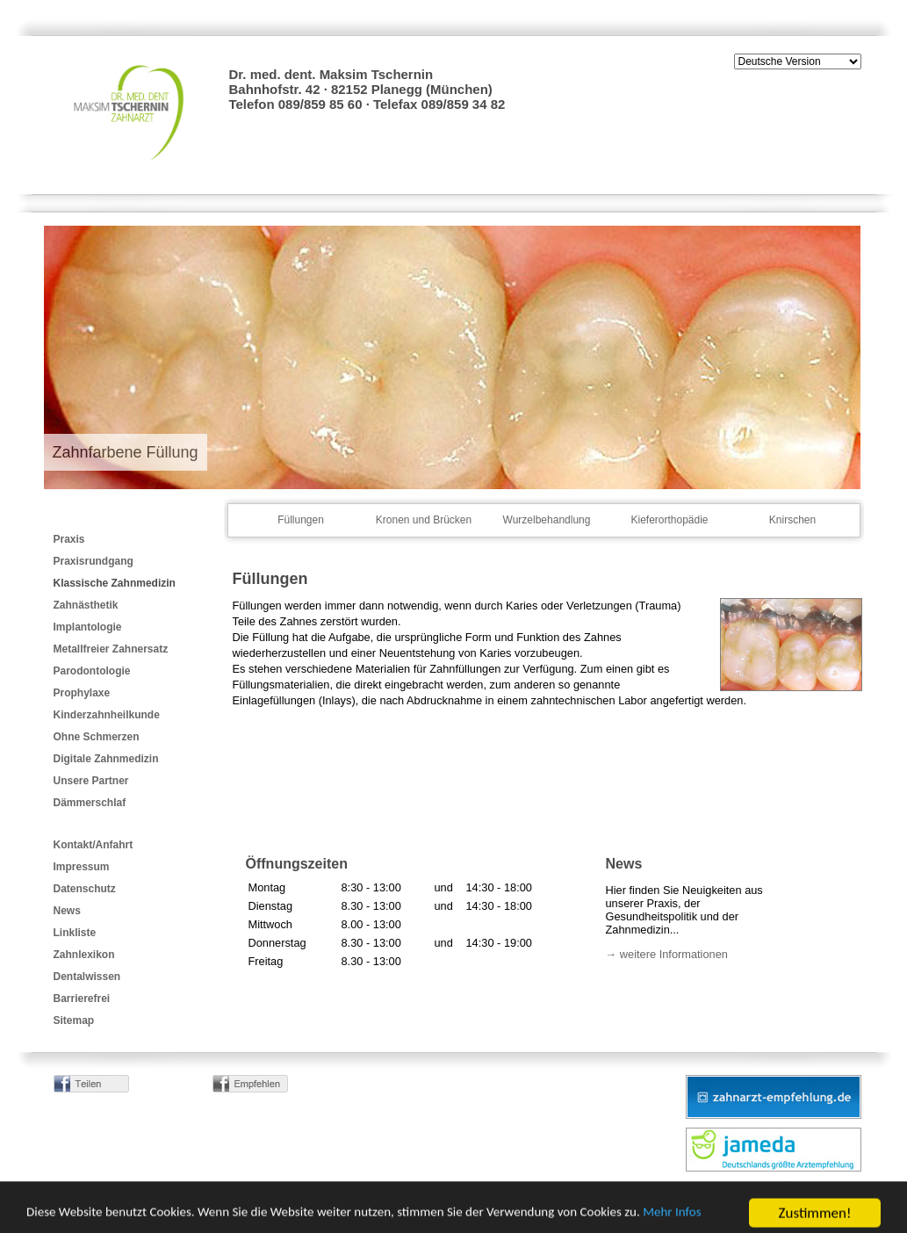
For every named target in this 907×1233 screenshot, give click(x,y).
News (67, 911)
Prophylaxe (82, 693)
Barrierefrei (82, 998)
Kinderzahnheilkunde (107, 715)
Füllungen (300, 520)
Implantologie (88, 627)
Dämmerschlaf (90, 803)
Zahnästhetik (86, 605)
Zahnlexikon (84, 954)
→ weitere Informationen (667, 954)
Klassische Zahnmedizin (115, 583)
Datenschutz (85, 889)
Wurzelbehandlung (547, 520)
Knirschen (792, 520)
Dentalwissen (87, 976)
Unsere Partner (91, 781)
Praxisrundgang (93, 561)
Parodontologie (92, 671)
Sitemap (74, 1020)
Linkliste (75, 933)
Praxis (69, 539)
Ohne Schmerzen (97, 737)
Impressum (82, 867)
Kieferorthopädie (669, 520)
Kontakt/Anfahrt (93, 845)
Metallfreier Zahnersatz (111, 649)
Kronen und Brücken (423, 520)
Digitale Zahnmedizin (106, 759)
